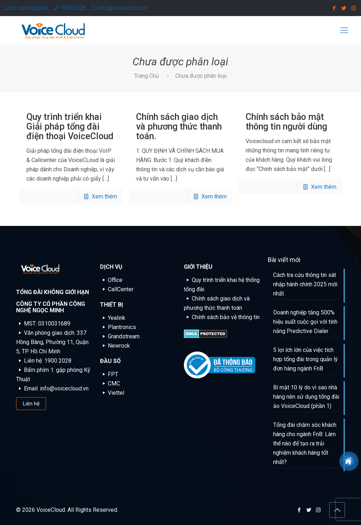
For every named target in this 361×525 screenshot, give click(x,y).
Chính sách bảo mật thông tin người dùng (286, 122)
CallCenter (117, 289)
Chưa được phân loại (201, 75)
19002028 (73, 8)
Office (111, 280)
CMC (110, 383)
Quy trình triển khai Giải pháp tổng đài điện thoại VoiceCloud (70, 126)
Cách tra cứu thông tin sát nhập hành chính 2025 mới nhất (305, 284)
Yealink (112, 317)
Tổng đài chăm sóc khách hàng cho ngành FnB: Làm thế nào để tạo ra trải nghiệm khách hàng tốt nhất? (304, 443)
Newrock (115, 345)
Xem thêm (104, 196)
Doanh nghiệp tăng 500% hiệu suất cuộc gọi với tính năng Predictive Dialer (305, 321)
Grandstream (120, 336)
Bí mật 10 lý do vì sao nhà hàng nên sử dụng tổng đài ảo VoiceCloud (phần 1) (306, 396)
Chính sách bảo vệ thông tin (222, 317)
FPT (109, 374)
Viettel (112, 392)
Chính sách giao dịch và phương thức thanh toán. (179, 126)
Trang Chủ (146, 75)
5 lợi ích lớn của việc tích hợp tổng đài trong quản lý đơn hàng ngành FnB (305, 359)
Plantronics (118, 327)
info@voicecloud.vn (123, 8)
